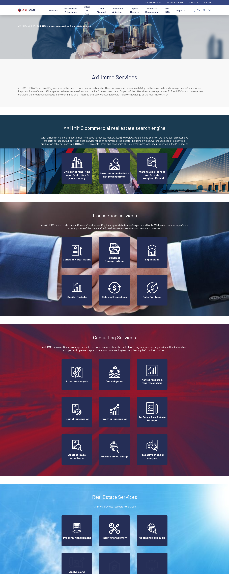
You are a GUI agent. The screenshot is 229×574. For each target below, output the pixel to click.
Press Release (175, 2)
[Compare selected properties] (204, 10)
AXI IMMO (22, 26)
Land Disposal (101, 10)
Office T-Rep (87, 10)
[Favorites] (198, 10)
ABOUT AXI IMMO (153, 2)
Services (53, 10)
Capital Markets (134, 10)
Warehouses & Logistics (70, 10)
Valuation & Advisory (118, 10)
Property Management (152, 10)
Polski (207, 2)
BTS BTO (167, 10)
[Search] (193, 10)
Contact (193, 2)
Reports (181, 10)
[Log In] (209, 10)
